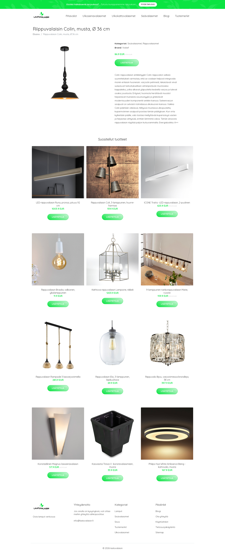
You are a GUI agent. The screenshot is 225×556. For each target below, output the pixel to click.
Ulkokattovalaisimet (123, 17)
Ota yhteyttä (162, 519)
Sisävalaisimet (149, 17)
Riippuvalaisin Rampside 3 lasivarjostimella (58, 379)
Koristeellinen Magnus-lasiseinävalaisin (58, 466)
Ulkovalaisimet (122, 535)
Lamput (118, 514)
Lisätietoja (127, 65)
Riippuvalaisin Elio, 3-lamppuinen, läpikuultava (112, 381)
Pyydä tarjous (148, 4)
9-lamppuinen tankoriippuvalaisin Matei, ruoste (167, 294)
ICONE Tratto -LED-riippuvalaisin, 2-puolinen (167, 205)
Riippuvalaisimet (151, 46)
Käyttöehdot (162, 524)
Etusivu (36, 37)
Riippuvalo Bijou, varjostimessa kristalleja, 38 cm (167, 381)
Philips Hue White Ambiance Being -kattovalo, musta (167, 468)
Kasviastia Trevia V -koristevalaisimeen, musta (112, 468)
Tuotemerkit (182, 17)
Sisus (117, 524)
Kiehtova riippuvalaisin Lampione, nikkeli (112, 292)
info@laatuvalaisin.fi (84, 523)
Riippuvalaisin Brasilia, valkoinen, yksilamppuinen (58, 294)
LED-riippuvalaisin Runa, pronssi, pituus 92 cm (58, 207)
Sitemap (160, 535)
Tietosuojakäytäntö (165, 530)
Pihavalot (71, 17)
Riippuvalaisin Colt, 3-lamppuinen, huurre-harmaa (112, 207)
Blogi (166, 17)
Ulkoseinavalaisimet (94, 17)
